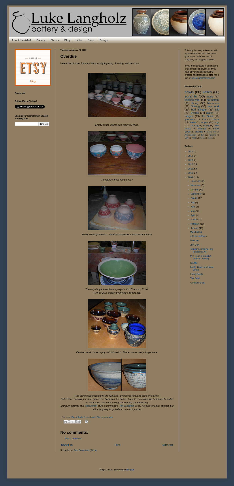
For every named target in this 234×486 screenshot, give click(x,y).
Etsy (186, 138)
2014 (191, 156)
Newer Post (67, 445)
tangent (204, 122)
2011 (191, 168)
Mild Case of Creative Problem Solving (200, 257)
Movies (202, 138)
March (194, 219)
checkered (90, 405)
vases (207, 92)
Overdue (194, 240)
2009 (191, 177)
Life (217, 109)
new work (108, 417)
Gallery (40, 40)
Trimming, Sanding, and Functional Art (201, 250)
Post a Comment (73, 438)
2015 (191, 151)
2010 (191, 173)
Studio (192, 122)
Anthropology (190, 135)
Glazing (100, 417)
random (212, 135)
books (210, 138)
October (195, 189)
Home (117, 445)
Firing (195, 103)
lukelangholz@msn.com (203, 78)
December (196, 181)
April (193, 215)
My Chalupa (196, 232)
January (195, 228)
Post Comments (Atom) (85, 450)
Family (206, 125)
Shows (55, 40)
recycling (202, 128)
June (193, 206)
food (194, 138)
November (196, 185)
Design (104, 40)
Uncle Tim (211, 132)
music (209, 96)
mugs (216, 122)
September (196, 194)
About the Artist (21, 40)
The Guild (195, 278)
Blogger (130, 469)
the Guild (207, 116)
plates (209, 112)
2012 (191, 164)
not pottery (213, 99)
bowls (189, 92)
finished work (89, 417)
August (194, 198)
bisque (216, 119)
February (195, 224)
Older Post (167, 445)
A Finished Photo (198, 236)
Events (195, 112)
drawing (199, 131)
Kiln (204, 119)
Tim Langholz (126, 405)
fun (202, 135)
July (193, 202)
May (193, 211)
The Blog (194, 125)
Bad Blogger (199, 109)
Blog (67, 40)
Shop (91, 40)
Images (189, 116)
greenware (190, 119)
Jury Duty (194, 245)
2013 (191, 160)
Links (79, 40)
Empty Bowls (77, 417)
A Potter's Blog (197, 282)
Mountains (213, 103)
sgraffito (191, 96)
